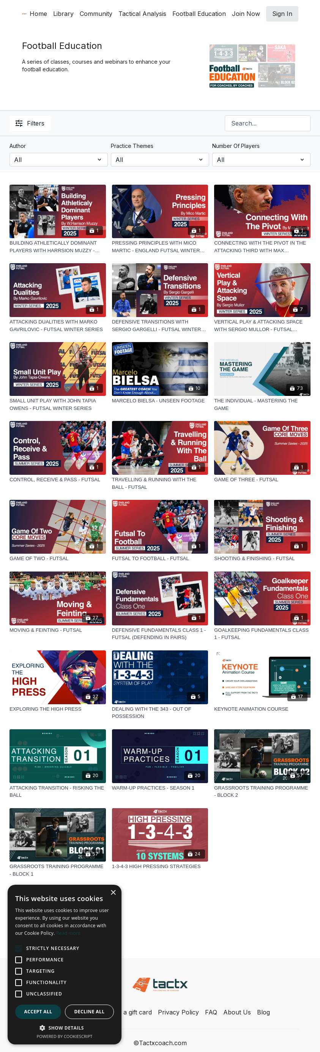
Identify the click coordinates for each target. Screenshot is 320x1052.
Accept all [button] (38, 1011)
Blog (263, 1012)
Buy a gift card (131, 1012)
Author (17, 146)
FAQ (211, 1012)
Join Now (246, 13)
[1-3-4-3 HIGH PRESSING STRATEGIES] (160, 866)
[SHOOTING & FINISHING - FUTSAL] (262, 558)
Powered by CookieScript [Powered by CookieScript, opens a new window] (65, 1036)
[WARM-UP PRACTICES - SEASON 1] (160, 788)
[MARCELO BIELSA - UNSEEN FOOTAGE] (160, 401)
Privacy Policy (178, 1012)
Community (96, 13)
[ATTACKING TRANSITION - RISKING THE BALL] (57, 791)
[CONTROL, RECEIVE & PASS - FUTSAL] (57, 480)
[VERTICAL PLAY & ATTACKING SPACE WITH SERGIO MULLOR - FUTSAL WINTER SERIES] (262, 325)
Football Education (199, 13)
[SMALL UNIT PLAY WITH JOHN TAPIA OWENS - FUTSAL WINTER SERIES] (57, 404)
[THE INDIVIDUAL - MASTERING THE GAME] (262, 404)
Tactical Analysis (142, 13)
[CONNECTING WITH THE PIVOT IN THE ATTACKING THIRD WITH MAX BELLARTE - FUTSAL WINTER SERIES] (262, 246)
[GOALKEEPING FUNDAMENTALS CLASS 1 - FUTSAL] (262, 633)
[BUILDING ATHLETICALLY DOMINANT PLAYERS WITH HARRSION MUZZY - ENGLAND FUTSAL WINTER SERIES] (57, 246)
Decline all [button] (89, 1011)
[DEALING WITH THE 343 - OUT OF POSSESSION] (160, 712)
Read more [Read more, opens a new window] (68, 933)
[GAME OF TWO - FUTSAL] (57, 558)
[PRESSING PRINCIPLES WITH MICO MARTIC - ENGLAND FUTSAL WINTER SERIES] (160, 246)
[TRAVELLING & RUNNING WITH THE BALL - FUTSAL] (160, 483)
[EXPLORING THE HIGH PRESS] (57, 709)
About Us (237, 1012)
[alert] (64, 964)
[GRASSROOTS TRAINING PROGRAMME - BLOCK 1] (57, 870)
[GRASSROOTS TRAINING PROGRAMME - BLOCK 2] (262, 791)
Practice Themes (132, 146)
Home (38, 13)
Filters (30, 123)
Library (63, 13)
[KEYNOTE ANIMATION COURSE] (262, 709)
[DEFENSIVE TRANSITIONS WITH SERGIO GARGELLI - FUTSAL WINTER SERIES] (160, 325)
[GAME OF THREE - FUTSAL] (262, 480)
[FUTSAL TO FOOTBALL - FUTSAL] (160, 558)
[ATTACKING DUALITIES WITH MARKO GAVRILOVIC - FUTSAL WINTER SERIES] (57, 325)
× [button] (113, 893)
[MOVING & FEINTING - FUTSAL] (57, 630)
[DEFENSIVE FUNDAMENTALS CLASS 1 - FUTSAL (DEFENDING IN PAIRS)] (160, 633)
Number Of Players (236, 146)
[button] (64, 1028)
